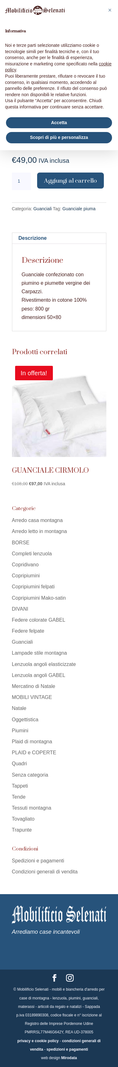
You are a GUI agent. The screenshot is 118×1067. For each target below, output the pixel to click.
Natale (19, 708)
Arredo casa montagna (37, 520)
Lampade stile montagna (39, 653)
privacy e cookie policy (38, 1041)
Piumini (20, 730)
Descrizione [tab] (33, 238)
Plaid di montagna (32, 741)
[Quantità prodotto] (21, 181)
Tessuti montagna (31, 808)
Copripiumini (26, 575)
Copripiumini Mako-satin (39, 598)
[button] (110, 10)
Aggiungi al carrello (70, 180)
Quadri (19, 763)
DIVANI (20, 609)
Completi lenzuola (32, 553)
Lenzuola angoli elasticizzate (44, 664)
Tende (19, 797)
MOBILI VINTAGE (32, 697)
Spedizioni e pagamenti (38, 860)
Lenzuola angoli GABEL (38, 675)
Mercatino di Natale (33, 686)
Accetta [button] (59, 122)
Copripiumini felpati (33, 586)
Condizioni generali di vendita (45, 871)
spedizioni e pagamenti (67, 1049)
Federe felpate (28, 631)
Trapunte (22, 830)
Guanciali (42, 208)
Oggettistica (25, 719)
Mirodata (69, 1058)
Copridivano (25, 564)
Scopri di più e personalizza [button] (59, 137)
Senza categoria (30, 775)
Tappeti (20, 786)
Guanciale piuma (78, 208)
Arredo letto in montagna (39, 531)
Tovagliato (23, 819)
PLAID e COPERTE (34, 752)
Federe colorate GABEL (38, 620)
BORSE (21, 542)
